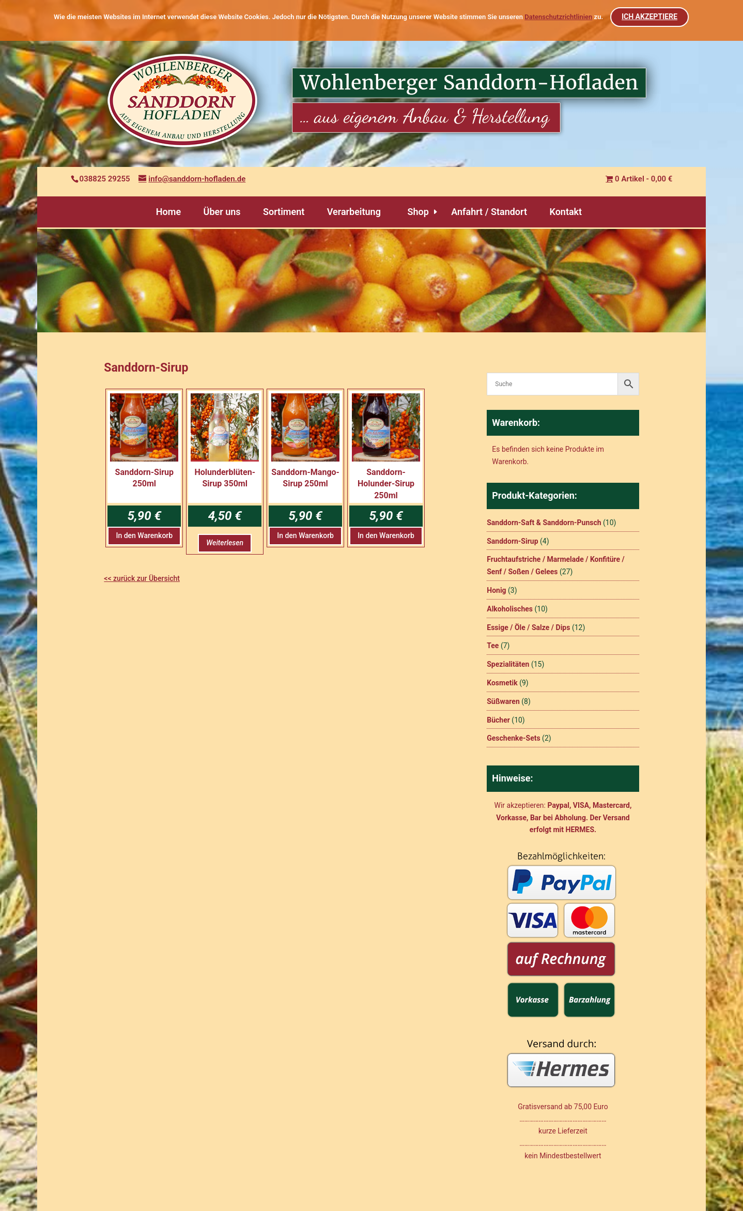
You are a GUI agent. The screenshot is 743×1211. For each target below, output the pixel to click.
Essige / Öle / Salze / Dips (528, 627)
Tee (493, 645)
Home (168, 211)
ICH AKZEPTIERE (650, 16)
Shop (417, 211)
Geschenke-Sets (513, 738)
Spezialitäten (508, 664)
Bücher (498, 720)
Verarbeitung (354, 211)
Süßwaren (503, 701)
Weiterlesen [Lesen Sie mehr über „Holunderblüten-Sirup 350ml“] (224, 543)
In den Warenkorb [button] (144, 535)
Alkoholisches (510, 609)
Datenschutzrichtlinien (558, 17)
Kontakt (565, 211)
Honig (496, 590)
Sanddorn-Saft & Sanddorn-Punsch (544, 522)
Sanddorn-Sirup (512, 541)
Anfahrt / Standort (489, 211)
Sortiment (283, 211)
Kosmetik (502, 683)
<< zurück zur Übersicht (142, 578)
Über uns (222, 211)
